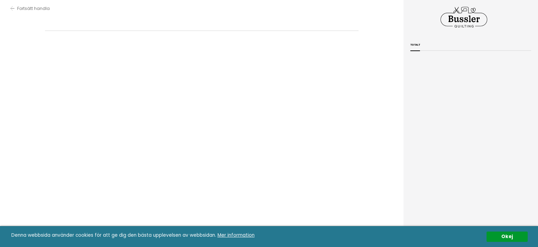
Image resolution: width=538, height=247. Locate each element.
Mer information (236, 235)
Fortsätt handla (30, 8)
